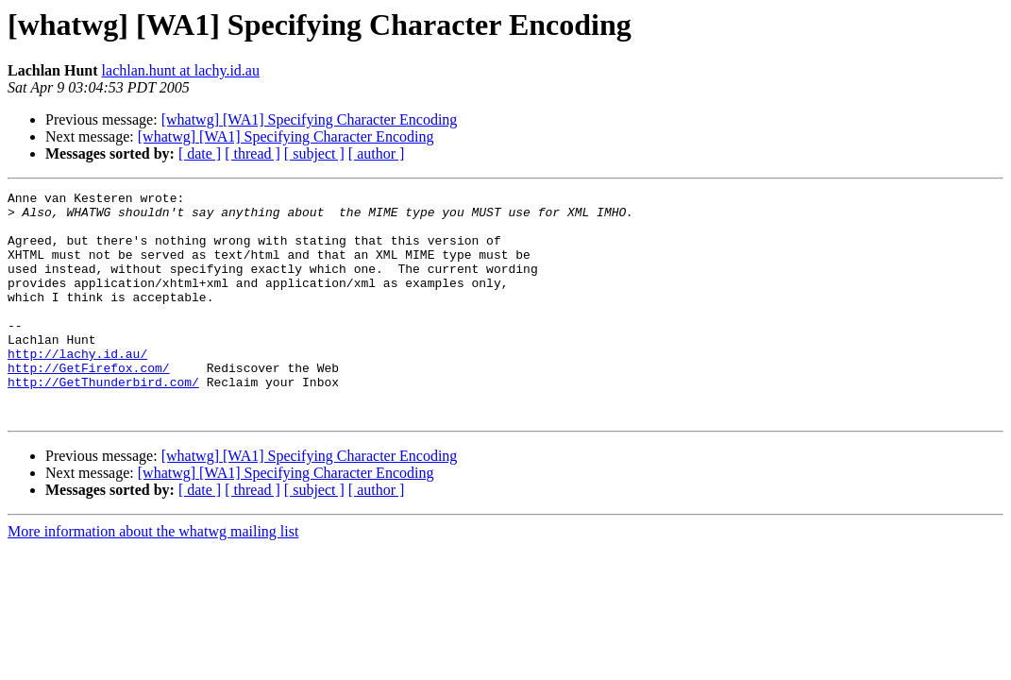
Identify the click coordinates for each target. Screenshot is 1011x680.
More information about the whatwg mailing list (153, 577)
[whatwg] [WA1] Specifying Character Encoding (309, 119)
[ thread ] (252, 153)
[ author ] (376, 153)
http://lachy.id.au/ (77, 387)
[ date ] (199, 153)
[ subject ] (314, 153)
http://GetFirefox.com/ (89, 404)
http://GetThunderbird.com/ (103, 421)
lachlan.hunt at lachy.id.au (181, 70)
